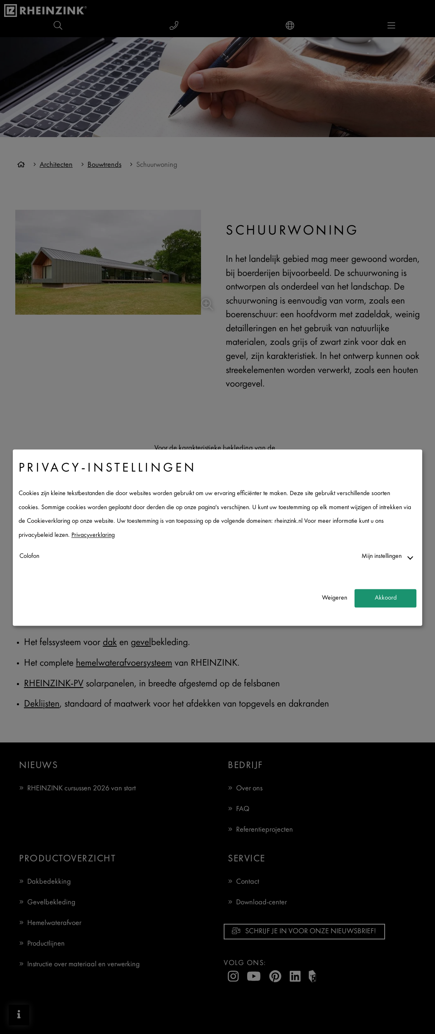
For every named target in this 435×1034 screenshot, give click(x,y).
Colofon (29, 556)
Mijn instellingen (382, 556)
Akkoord (386, 598)
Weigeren (334, 598)
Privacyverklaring (93, 535)
